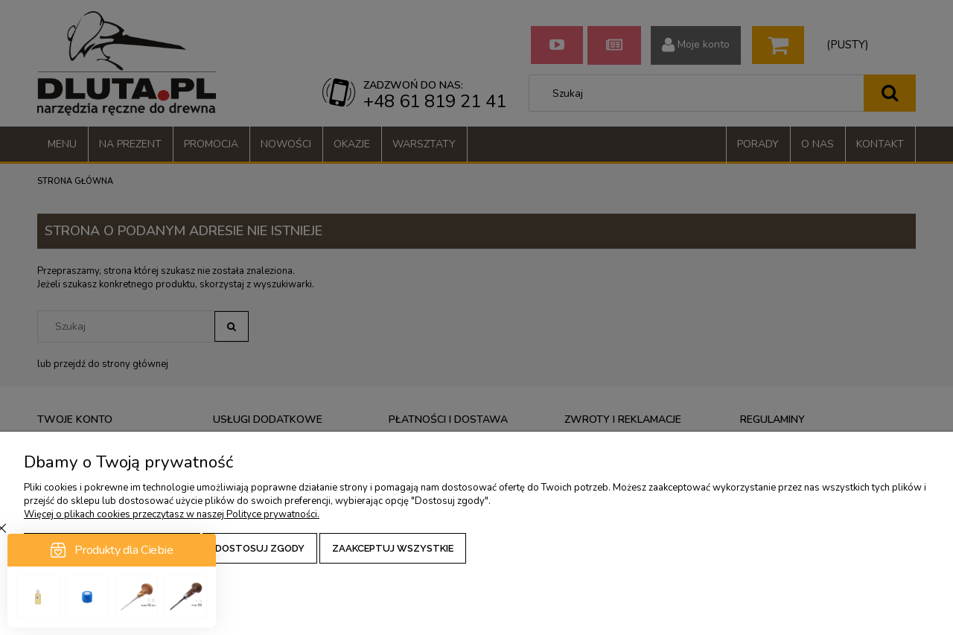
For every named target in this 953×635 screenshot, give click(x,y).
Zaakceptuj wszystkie (392, 548)
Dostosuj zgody (260, 548)
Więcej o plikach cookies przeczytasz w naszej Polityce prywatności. (171, 514)
